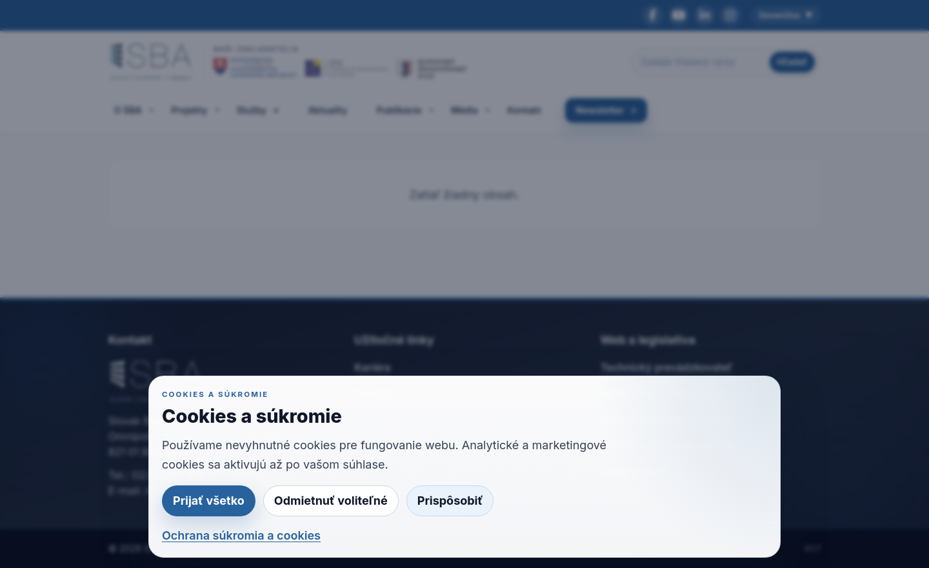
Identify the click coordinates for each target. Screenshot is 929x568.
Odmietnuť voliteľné (331, 500)
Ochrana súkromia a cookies (241, 535)
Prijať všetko (209, 500)
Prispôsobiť (450, 500)
